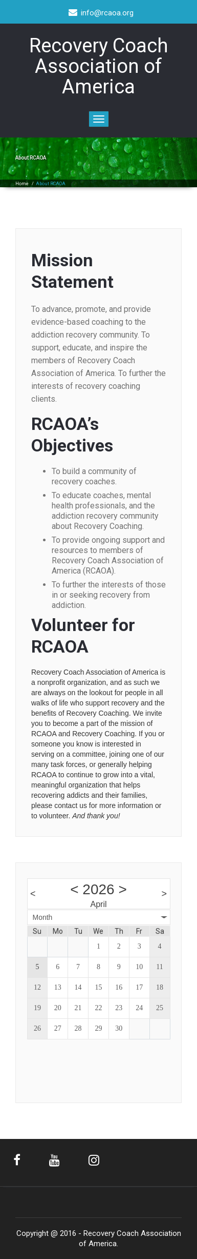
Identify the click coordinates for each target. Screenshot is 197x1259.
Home (22, 183)
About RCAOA (50, 183)
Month (43, 917)
